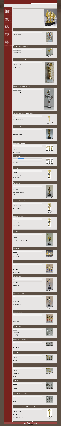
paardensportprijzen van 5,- (8, 11)
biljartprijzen (6, 35)
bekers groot (6, 26)
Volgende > (35, 421)
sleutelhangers (6, 28)
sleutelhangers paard (7, 16)
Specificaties (19, 34)
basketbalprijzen (7, 34)
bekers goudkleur (7, 9)
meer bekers (6, 25)
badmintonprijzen (7, 33)
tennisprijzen (6, 41)
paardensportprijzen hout (8, 20)
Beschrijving (15, 34)
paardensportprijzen (7, 12)
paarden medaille (7, 18)
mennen (6, 24)
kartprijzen (6, 39)
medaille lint (6, 19)
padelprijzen (6, 40)
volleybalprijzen (6, 43)
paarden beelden (7, 13)
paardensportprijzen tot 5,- (8, 10)
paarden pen (6, 17)
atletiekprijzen (6, 32)
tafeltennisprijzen (7, 42)
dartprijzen (6, 36)
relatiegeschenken (7, 27)
